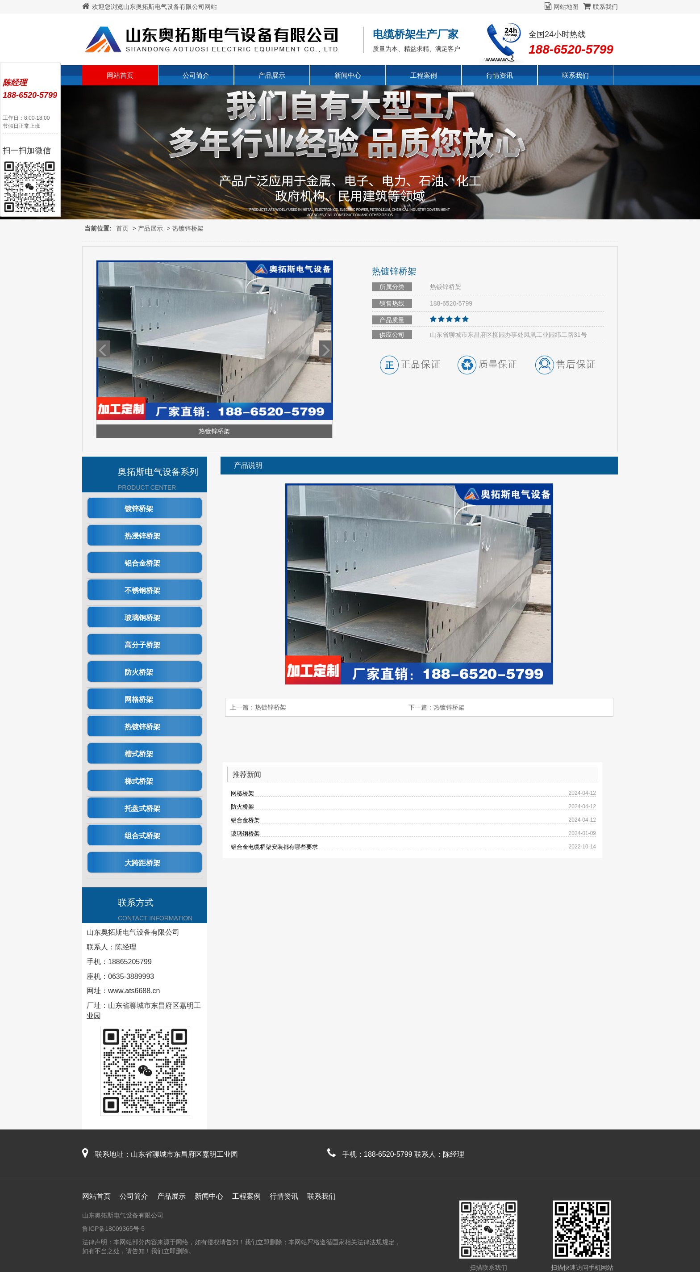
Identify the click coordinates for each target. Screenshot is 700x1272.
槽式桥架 (139, 754)
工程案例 (423, 75)
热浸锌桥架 (142, 536)
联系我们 (600, 6)
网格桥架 (139, 699)
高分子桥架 (142, 645)
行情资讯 (499, 75)
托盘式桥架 (142, 808)
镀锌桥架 (139, 508)
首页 (122, 228)
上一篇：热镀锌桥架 (258, 707)
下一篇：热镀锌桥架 (436, 707)
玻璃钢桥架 (142, 617)
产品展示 (271, 75)
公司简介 (196, 75)
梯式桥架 (139, 781)
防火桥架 (139, 672)
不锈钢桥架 (142, 590)
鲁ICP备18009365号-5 (113, 1228)
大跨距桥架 (142, 863)
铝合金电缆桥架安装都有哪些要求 (274, 847)
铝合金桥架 (142, 563)
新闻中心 (347, 75)
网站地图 (562, 6)
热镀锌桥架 (188, 228)
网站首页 (120, 75)
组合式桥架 (142, 836)
